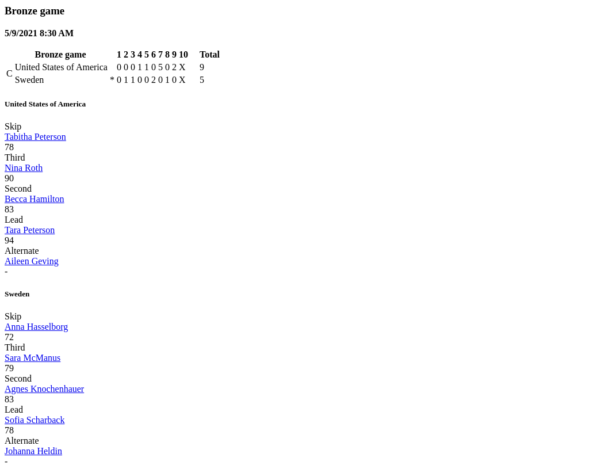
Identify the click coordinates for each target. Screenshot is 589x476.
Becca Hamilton (34, 199)
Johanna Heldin (33, 451)
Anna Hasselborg (36, 327)
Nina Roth (24, 168)
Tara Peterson (30, 230)
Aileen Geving (32, 261)
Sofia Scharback (34, 420)
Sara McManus (32, 358)
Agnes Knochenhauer (44, 389)
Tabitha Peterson (35, 137)
